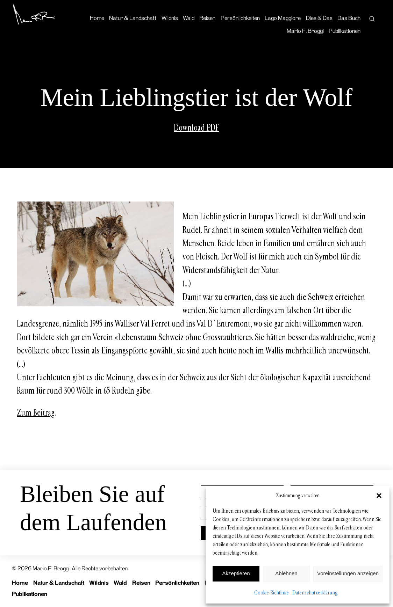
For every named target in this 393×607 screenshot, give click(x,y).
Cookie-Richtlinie (271, 592)
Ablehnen (286, 573)
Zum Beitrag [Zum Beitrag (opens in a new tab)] (36, 412)
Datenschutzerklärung (315, 592)
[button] (379, 495)
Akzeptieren (236, 573)
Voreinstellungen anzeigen (348, 573)
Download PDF (196, 127)
